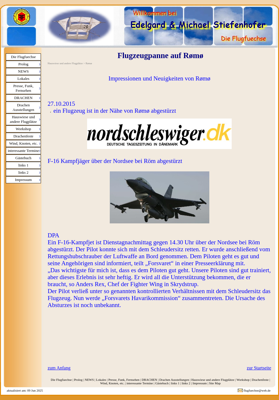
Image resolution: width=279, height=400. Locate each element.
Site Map (215, 383)
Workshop (23, 129)
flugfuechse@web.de (257, 390)
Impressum (23, 179)
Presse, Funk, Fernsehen (23, 88)
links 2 (23, 172)
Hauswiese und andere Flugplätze (23, 119)
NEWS (23, 71)
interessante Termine (23, 150)
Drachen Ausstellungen (23, 107)
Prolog (23, 64)
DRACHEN (23, 98)
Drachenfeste (23, 136)
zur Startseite (259, 367)
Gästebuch (23, 158)
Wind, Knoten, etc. (23, 143)
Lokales (23, 78)
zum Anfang (59, 367)
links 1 (23, 165)
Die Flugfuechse (23, 57)
